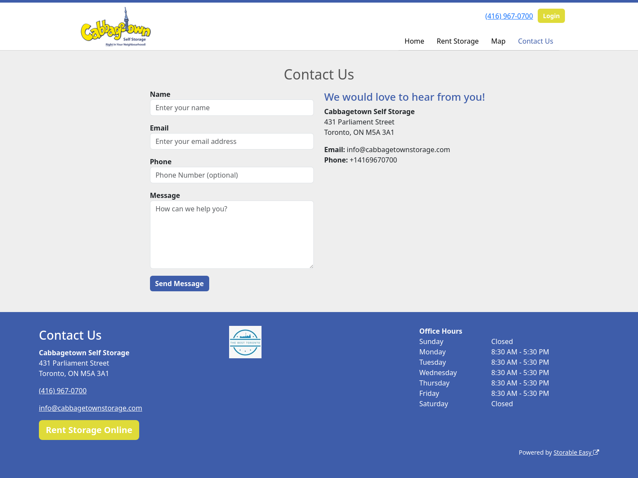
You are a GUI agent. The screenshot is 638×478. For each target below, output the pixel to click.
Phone (161, 161)
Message (165, 195)
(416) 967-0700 (509, 16)
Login (551, 16)
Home (414, 41)
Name (160, 94)
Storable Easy (576, 452)
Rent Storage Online (89, 430)
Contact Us (535, 41)
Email (159, 128)
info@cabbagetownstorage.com (90, 408)
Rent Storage (457, 41)
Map (498, 41)
